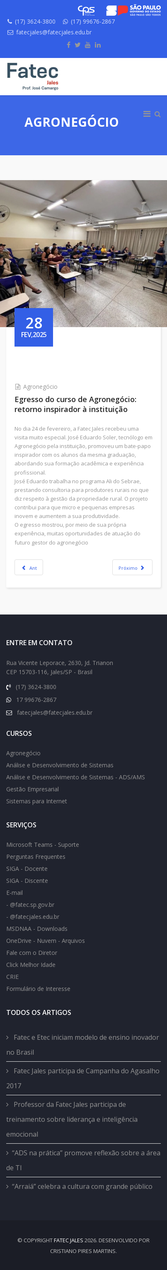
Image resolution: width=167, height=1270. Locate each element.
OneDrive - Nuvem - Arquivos (45, 941)
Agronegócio (40, 386)
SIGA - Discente (27, 880)
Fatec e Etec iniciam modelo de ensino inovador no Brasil (82, 1045)
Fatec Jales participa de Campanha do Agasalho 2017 (83, 1078)
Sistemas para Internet (36, 801)
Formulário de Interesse (38, 989)
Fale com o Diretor (31, 953)
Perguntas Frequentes (35, 856)
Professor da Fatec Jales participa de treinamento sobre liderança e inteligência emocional (72, 1119)
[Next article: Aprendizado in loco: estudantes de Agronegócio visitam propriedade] (132, 567)
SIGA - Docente (27, 868)
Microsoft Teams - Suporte (42, 844)
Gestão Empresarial (32, 789)
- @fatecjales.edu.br (32, 917)
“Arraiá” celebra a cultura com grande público (82, 1186)
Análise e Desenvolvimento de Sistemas (60, 765)
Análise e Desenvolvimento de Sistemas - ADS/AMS (75, 777)
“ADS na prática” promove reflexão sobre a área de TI (83, 1160)
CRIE (12, 977)
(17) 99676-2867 (93, 21)
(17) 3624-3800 (35, 21)
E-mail (14, 892)
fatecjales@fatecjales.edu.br (54, 32)
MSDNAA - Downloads (37, 929)
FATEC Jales (68, 1240)
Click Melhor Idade (31, 965)
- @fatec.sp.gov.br (30, 905)
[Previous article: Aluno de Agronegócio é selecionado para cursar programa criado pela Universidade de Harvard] (29, 567)
